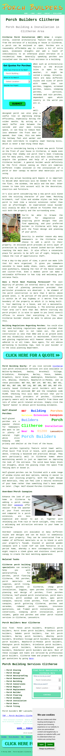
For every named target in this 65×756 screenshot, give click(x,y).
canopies (18, 505)
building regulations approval (29, 328)
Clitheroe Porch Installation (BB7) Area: (26, 37)
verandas (37, 95)
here (31, 658)
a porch (6, 46)
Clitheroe (58, 366)
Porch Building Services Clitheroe (29, 664)
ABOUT (39, 13)
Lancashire (33, 617)
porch (33, 232)
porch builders (34, 650)
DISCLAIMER (57, 13)
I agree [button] (41, 744)
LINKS (32, 13)
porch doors (56, 595)
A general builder (33, 162)
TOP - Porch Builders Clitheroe (19, 716)
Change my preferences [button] (46, 749)
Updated (28, 737)
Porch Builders (14, 737)
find (11, 628)
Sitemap (3, 737)
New (22, 737)
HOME (26, 13)
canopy (5, 554)
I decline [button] (50, 744)
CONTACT (47, 13)
